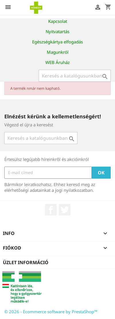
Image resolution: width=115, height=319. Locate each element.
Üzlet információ (25, 262)
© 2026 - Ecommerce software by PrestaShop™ (51, 311)
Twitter (64, 210)
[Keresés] (75, 76)
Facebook (50, 210)
